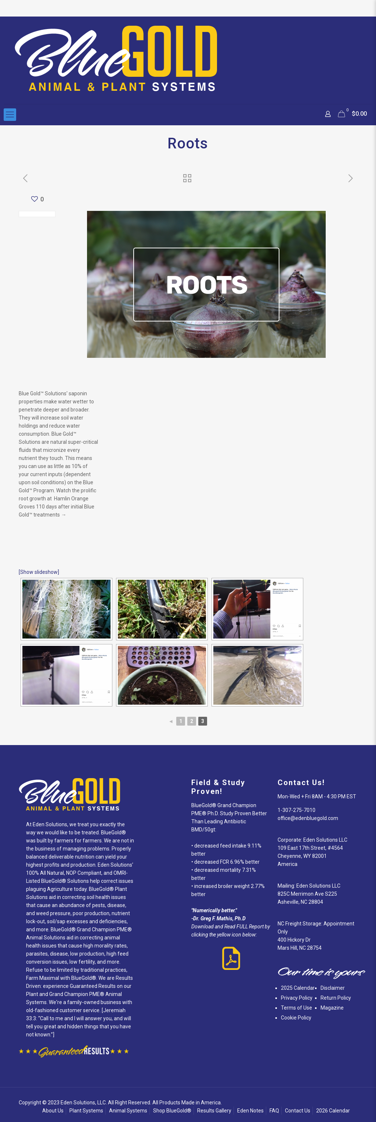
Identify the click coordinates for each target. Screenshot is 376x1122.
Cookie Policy (296, 1018)
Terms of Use (296, 1008)
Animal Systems (128, 1111)
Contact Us (297, 1111)
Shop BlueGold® (172, 1111)
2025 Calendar (298, 988)
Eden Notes (250, 1111)
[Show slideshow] (39, 572)
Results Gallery (214, 1111)
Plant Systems (86, 1111)
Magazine (332, 1008)
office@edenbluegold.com (308, 818)
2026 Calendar (333, 1111)
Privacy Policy (296, 998)
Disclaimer (333, 988)
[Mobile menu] (10, 114)
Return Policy (336, 998)
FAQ (274, 1111)
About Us (53, 1111)
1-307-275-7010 (296, 810)
